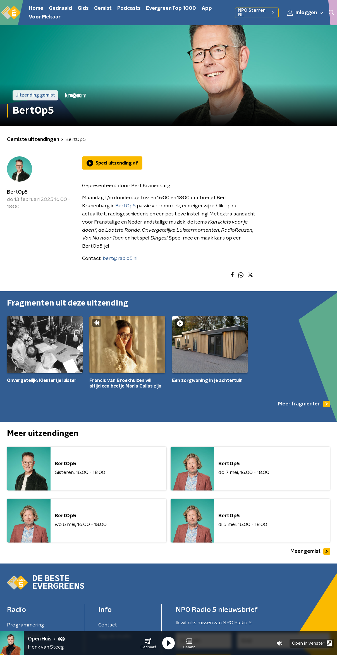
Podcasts (128, 8)
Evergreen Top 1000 (171, 8)
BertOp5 (17, 192)
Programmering (25, 625)
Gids (83, 8)
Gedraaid (60, 8)
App (207, 8)
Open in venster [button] (312, 643)
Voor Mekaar (45, 17)
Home (36, 8)
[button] (148, 643)
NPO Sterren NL (256, 12)
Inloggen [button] (305, 13)
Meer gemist (310, 551)
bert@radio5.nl (120, 258)
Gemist (103, 8)
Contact (107, 625)
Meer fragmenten (304, 404)
